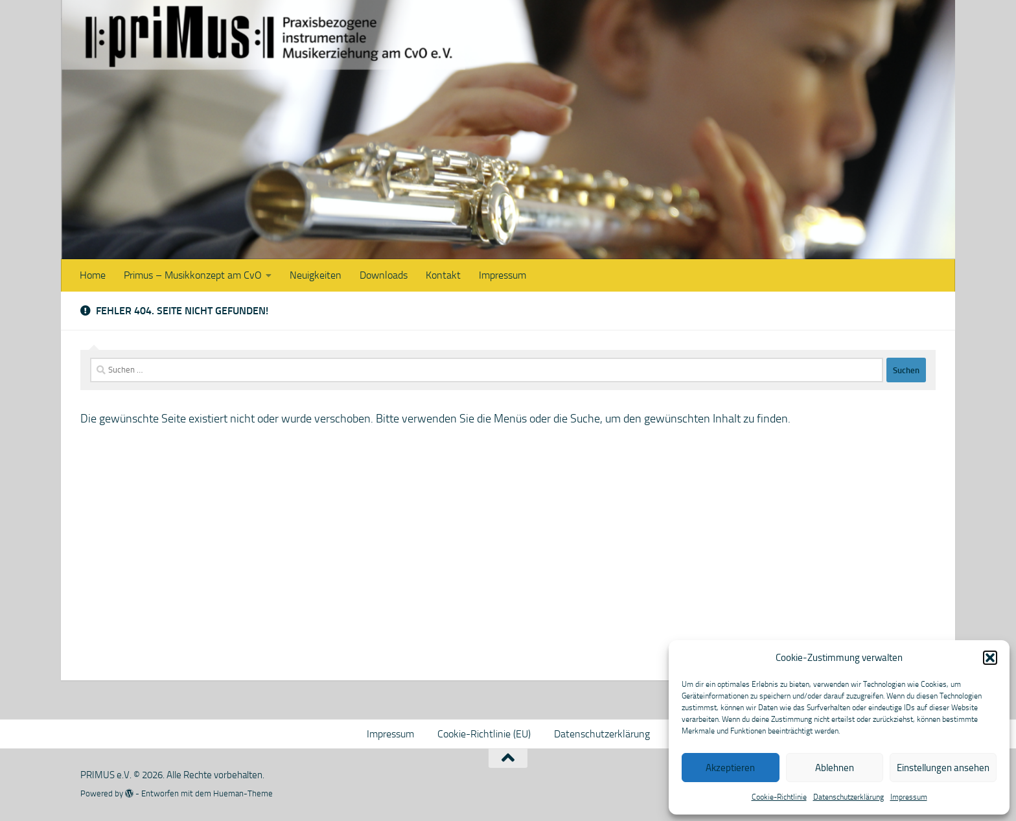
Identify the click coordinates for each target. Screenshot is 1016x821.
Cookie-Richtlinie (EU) (484, 734)
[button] (990, 657)
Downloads (384, 275)
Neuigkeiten (315, 275)
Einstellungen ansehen (943, 768)
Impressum (908, 797)
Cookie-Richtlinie (779, 797)
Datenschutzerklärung (848, 797)
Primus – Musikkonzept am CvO (193, 275)
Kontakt (443, 275)
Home (93, 275)
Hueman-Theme (243, 793)
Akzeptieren (730, 768)
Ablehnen (834, 768)
